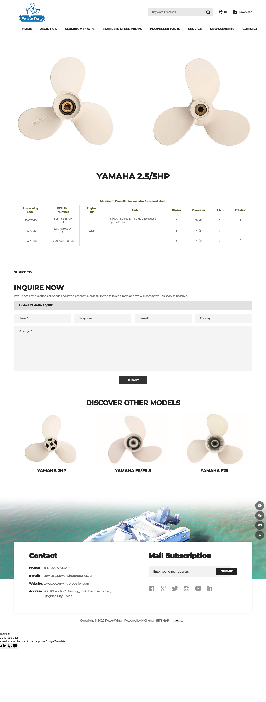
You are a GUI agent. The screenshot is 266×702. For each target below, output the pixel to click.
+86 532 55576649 (57, 569)
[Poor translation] (12, 648)
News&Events (222, 29)
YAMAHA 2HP (51, 472)
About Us (48, 29)
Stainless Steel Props (122, 29)
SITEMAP (162, 622)
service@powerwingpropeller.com (69, 577)
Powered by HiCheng (139, 622)
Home (27, 29)
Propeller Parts (165, 29)
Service (195, 29)
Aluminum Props (79, 29)
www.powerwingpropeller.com (66, 585)
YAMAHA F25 (214, 472)
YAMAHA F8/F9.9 (133, 472)
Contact (250, 29)
